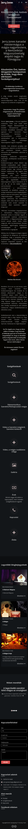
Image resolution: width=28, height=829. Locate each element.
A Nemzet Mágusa (9, 589)
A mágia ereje (7, 653)
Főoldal (5, 798)
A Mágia (5, 621)
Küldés (5, 762)
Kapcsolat (6, 803)
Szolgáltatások (7, 801)
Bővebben (14, 26)
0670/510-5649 (8, 779)
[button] (25, 2)
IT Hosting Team (21, 822)
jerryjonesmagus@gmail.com (12, 782)
